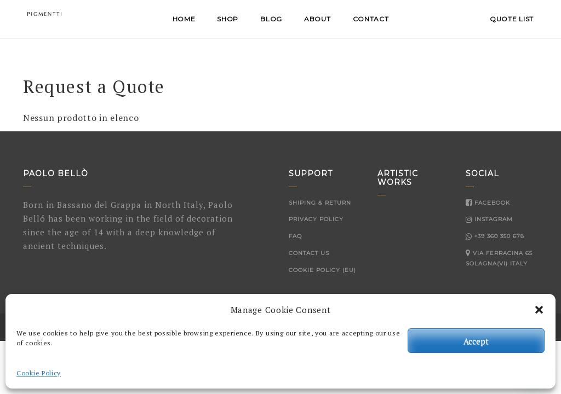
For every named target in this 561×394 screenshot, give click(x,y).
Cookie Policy (38, 373)
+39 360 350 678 (495, 236)
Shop (227, 19)
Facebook (488, 202)
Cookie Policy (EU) (322, 270)
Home (184, 19)
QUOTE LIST (512, 19)
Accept (476, 340)
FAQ (295, 236)
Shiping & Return (320, 202)
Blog (271, 19)
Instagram (489, 219)
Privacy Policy (316, 219)
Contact (371, 19)
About (317, 19)
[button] (539, 309)
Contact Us (309, 253)
